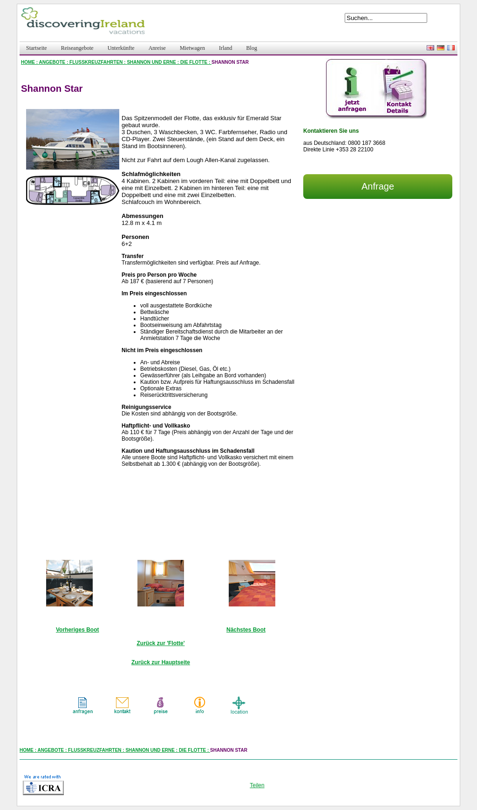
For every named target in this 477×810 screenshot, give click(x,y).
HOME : (30, 62)
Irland (225, 48)
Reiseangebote (77, 48)
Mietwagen (192, 48)
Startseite (36, 48)
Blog (251, 48)
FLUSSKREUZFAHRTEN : (98, 62)
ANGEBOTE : (54, 62)
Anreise (157, 48)
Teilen (257, 785)
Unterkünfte (121, 48)
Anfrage (377, 186)
